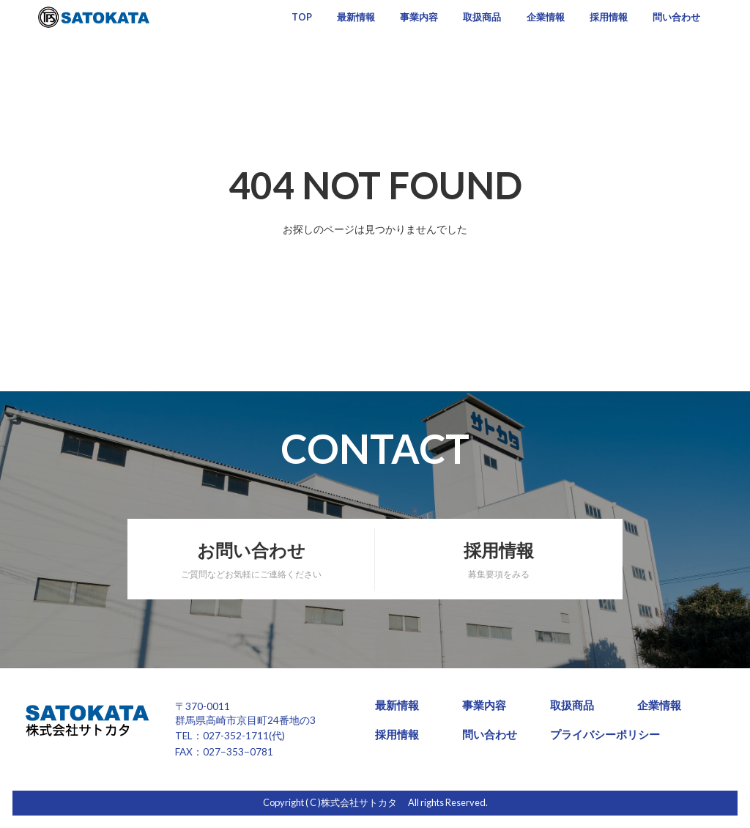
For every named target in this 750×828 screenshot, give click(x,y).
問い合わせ (676, 17)
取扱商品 (482, 17)
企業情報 (546, 17)
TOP (302, 17)
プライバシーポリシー (605, 734)
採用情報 (609, 17)
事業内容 (419, 17)
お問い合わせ (251, 560)
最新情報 (356, 17)
